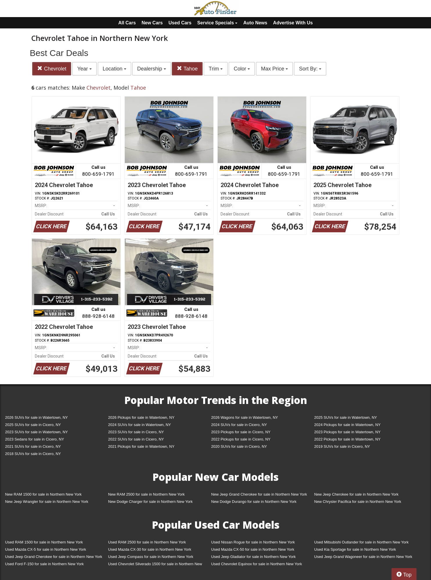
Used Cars (180, 22)
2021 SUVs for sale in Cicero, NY (33, 446)
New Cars (152, 22)
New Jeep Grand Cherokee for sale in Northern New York (259, 494)
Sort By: (310, 69)
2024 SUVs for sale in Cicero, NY (239, 425)
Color (242, 69)
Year (84, 69)
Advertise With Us (293, 22)
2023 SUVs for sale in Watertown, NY (36, 432)
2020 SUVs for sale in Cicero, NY (239, 446)
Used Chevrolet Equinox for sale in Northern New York (256, 564)
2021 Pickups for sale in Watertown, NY (141, 446)
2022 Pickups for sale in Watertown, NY (347, 439)
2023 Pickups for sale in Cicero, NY (240, 432)
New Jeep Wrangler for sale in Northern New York (47, 501)
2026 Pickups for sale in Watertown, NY (141, 417)
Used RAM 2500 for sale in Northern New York (147, 542)
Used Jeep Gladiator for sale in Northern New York (253, 556)
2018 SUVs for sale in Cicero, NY (33, 454)
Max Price (274, 69)
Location (114, 69)
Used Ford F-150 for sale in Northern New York (44, 564)
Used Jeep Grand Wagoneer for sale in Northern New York (363, 556)
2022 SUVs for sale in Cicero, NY (136, 439)
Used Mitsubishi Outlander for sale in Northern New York (361, 542)
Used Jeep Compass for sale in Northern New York (150, 556)
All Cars (127, 22)
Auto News (255, 22)
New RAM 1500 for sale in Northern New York (43, 494)
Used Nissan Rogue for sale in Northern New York (253, 542)
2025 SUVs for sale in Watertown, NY (345, 417)
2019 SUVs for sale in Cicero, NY (342, 446)
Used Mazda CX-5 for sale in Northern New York (45, 549)
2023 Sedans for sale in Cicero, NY (34, 439)
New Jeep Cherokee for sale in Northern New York (356, 494)
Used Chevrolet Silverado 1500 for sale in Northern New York (155, 565)
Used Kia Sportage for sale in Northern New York (355, 549)
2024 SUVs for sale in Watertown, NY (139, 425)
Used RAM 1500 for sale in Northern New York (44, 542)
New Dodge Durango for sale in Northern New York (254, 501)
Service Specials (217, 22)
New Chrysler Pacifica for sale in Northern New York (357, 501)
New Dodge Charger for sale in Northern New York (150, 501)
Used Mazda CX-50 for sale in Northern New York (252, 549)
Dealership (151, 69)
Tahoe (187, 69)
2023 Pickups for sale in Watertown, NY (347, 432)
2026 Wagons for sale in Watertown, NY (244, 417)
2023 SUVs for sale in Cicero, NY (136, 432)
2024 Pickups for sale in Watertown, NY (347, 425)
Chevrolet (51, 69)
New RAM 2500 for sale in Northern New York (146, 494)
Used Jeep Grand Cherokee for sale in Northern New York (53, 556)
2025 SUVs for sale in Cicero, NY (33, 425)
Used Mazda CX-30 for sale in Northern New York (149, 549)
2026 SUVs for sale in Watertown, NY (36, 417)
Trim (216, 69)
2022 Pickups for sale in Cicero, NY (240, 439)
